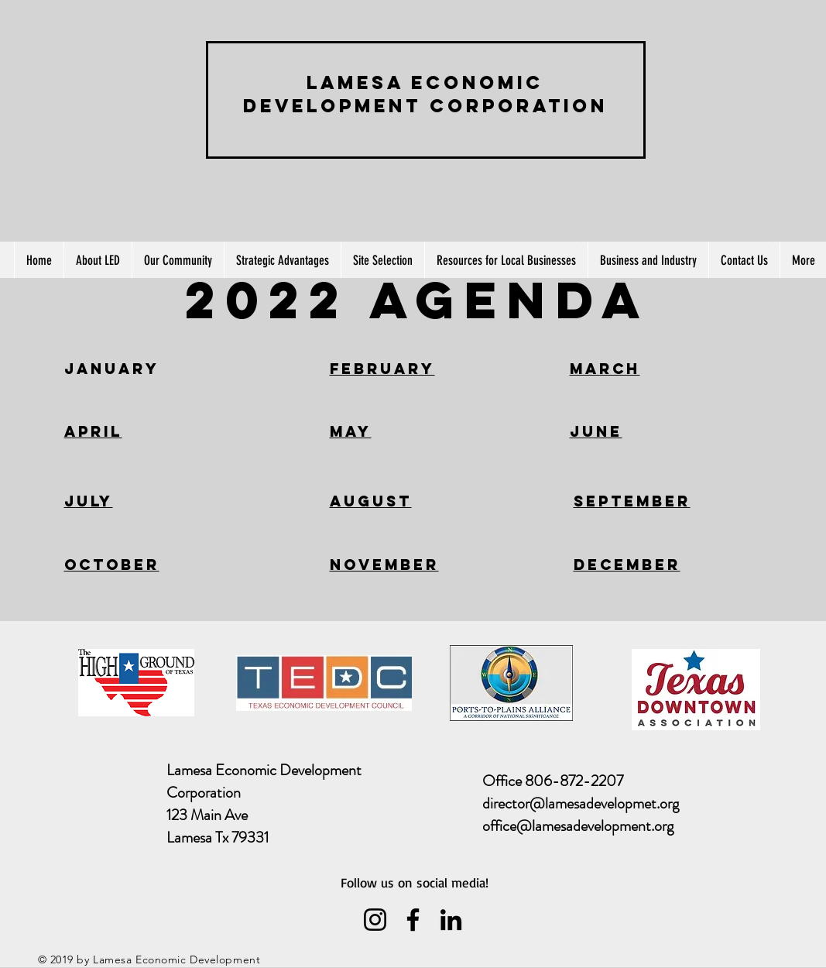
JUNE (596, 431)
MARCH (605, 368)
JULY (88, 501)
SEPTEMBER (632, 501)
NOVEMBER (384, 564)
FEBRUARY (382, 368)
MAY (351, 431)
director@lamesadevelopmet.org (580, 803)
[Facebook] (413, 919)
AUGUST (371, 501)
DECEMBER (627, 564)
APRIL (93, 431)
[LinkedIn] (451, 919)
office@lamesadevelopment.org (577, 826)
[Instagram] (375, 919)
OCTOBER (111, 564)
